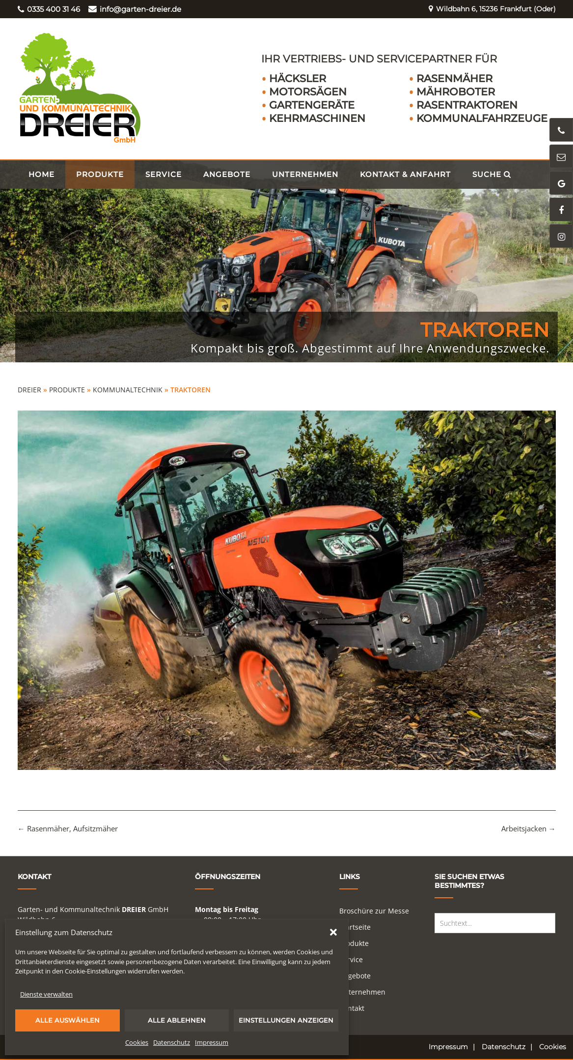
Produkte (100, 174)
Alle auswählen (67, 1020)
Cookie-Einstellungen (95, 971)
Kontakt (351, 1008)
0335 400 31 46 (49, 9)
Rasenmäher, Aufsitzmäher (68, 828)
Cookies (136, 1042)
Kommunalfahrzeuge (481, 118)
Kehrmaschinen (317, 118)
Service (163, 174)
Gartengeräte (312, 105)
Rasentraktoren (467, 105)
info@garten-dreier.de (134, 9)
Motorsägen (308, 92)
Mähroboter (455, 92)
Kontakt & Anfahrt (405, 174)
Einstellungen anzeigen (286, 1020)
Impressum (211, 1042)
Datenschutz (171, 1042)
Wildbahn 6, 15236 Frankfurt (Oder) (487, 9)
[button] (333, 932)
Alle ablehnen (177, 1020)
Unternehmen (305, 174)
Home (41, 174)
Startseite (355, 927)
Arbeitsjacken (528, 828)
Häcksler (297, 78)
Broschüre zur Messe (374, 910)
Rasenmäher (454, 78)
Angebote (226, 174)
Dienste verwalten (46, 994)
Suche (491, 174)
